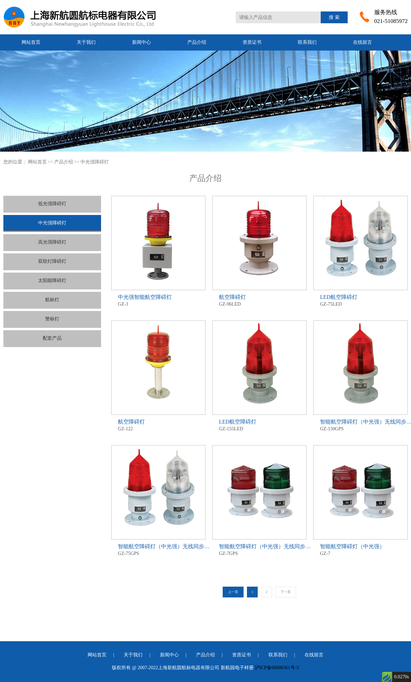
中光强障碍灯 (95, 161)
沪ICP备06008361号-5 (277, 667)
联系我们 (307, 42)
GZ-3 (158, 300)
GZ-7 (360, 549)
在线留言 (362, 42)
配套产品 (52, 338)
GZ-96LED (259, 300)
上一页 (233, 592)
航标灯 (52, 299)
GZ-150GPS (360, 424)
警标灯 (52, 318)
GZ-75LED (360, 300)
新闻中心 (141, 42)
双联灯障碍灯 (52, 261)
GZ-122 (158, 424)
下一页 (286, 592)
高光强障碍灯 (52, 242)
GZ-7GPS (259, 549)
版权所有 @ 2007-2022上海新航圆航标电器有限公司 (165, 667)
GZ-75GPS (158, 549)
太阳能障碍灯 (52, 280)
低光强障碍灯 (52, 203)
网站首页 (31, 42)
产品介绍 (196, 42)
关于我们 (86, 42)
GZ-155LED (259, 424)
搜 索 (334, 17)
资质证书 (252, 42)
